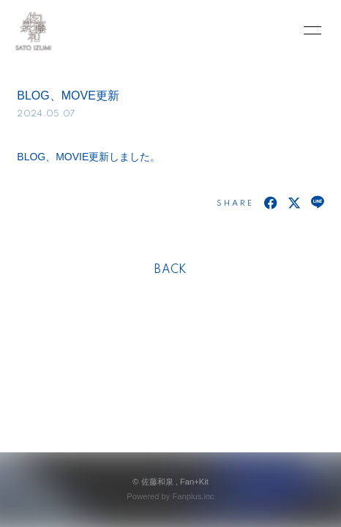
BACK (170, 270)
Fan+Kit (194, 481)
